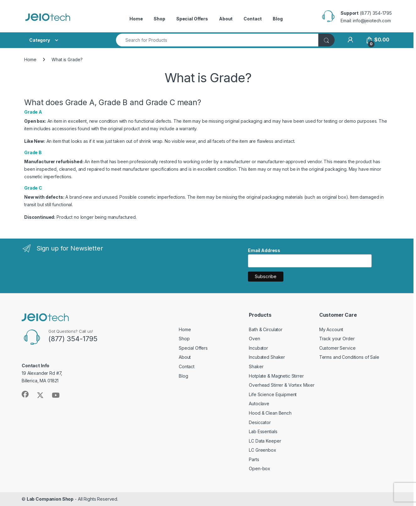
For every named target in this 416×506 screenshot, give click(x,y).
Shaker (256, 366)
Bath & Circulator (265, 329)
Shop (159, 18)
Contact (253, 18)
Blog (277, 18)
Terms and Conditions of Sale (349, 357)
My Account (331, 329)
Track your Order (337, 338)
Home (136, 18)
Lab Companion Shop (50, 499)
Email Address (264, 250)
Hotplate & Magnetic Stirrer (276, 376)
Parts (254, 459)
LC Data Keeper (265, 441)
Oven (254, 338)
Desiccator (260, 422)
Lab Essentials (263, 431)
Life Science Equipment (273, 394)
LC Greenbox (262, 450)
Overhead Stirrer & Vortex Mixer (282, 385)
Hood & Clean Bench (270, 413)
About (226, 18)
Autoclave (259, 403)
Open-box (259, 468)
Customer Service (337, 348)
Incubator (258, 348)
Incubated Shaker (267, 357)
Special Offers (192, 18)
